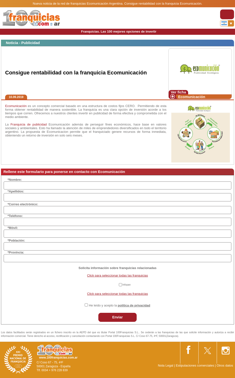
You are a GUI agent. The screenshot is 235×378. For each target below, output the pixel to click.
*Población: (16, 240)
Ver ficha (178, 92)
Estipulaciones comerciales (195, 365)
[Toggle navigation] (227, 14)
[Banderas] (227, 23)
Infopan (127, 284)
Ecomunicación (191, 97)
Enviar (117, 317)
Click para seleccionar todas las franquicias (117, 275)
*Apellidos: (16, 191)
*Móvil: (13, 228)
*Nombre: (15, 179)
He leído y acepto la (119, 305)
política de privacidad (134, 305)
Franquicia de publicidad (28, 124)
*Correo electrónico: (23, 204)
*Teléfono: (15, 216)
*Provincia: (16, 252)
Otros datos (225, 365)
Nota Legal (165, 365)
